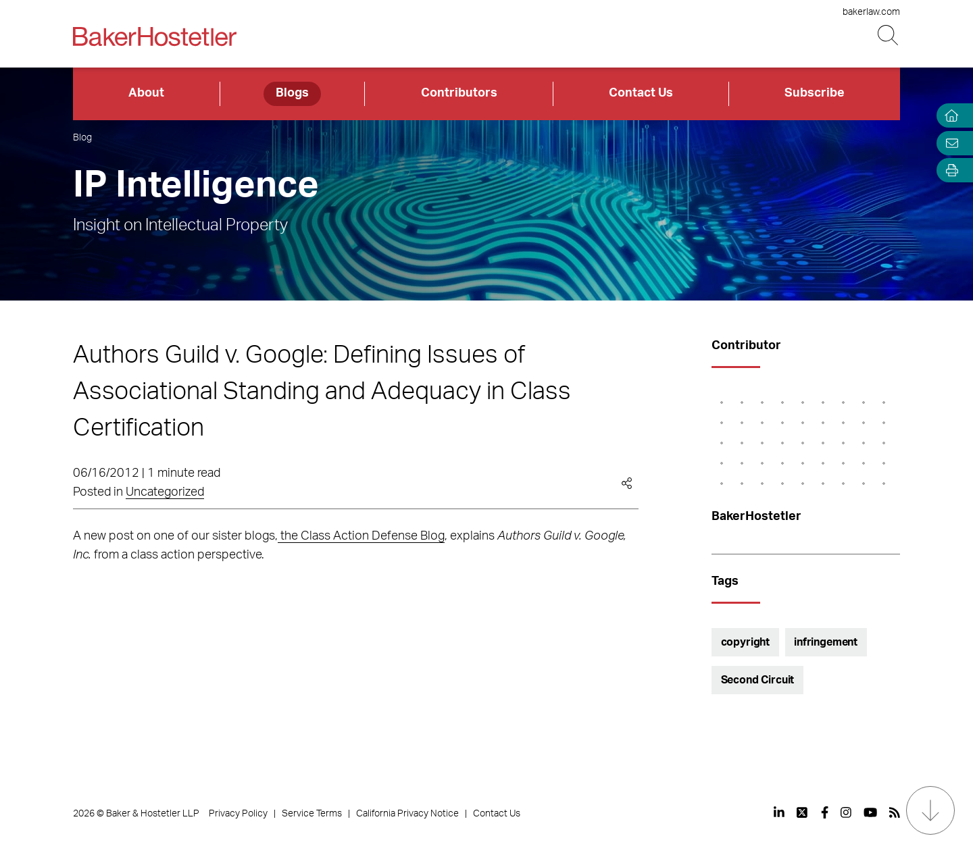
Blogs (292, 93)
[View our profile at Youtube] (870, 812)
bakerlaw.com (871, 12)
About (146, 93)
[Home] (949, 116)
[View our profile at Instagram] (846, 812)
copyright (745, 642)
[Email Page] (949, 143)
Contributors (459, 93)
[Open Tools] (949, 170)
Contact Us (641, 93)
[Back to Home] (154, 36)
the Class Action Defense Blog (361, 536)
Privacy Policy (238, 813)
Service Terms (312, 813)
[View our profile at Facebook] (824, 812)
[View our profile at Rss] (894, 812)
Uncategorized (165, 492)
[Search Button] (889, 35)
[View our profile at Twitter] (803, 812)
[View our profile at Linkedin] (779, 812)
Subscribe (814, 93)
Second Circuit (758, 680)
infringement (825, 642)
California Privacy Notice (407, 813)
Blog (82, 137)
